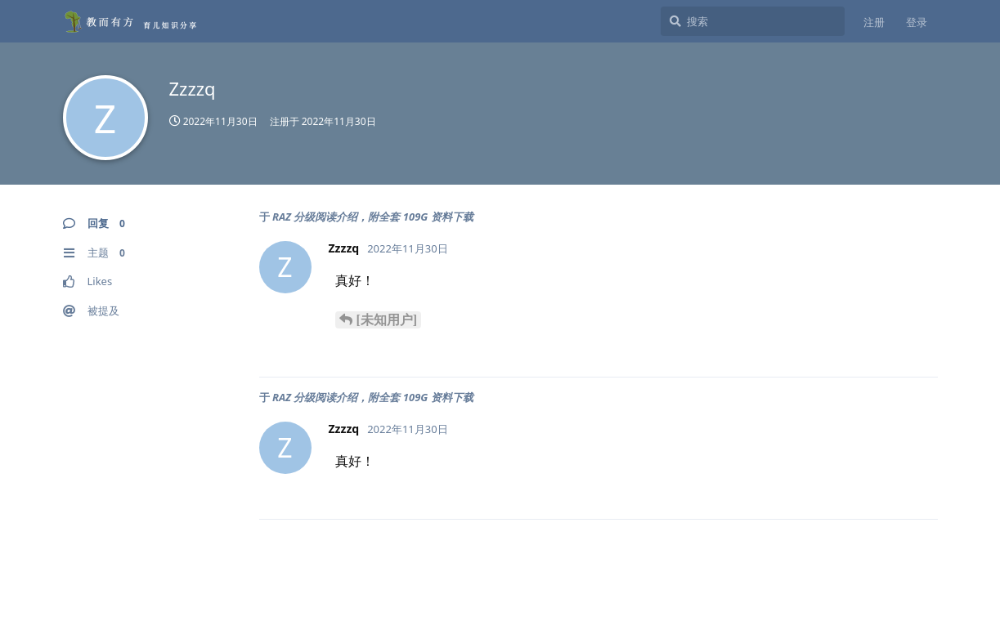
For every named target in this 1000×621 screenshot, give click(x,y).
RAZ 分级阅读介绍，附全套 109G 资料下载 (372, 216)
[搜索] (753, 21)
